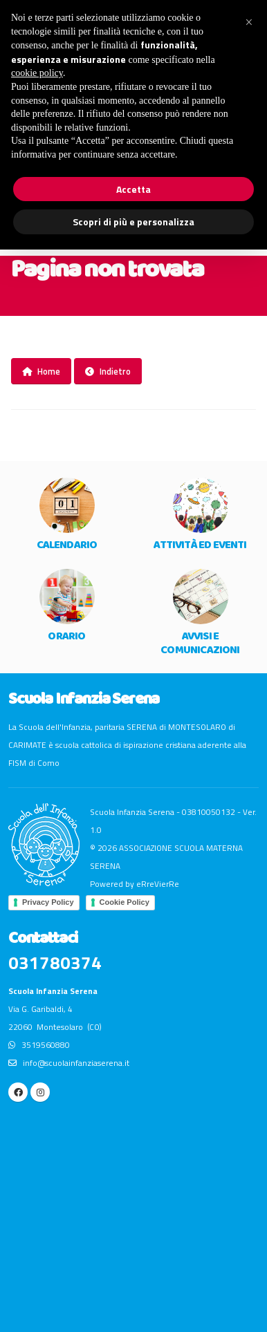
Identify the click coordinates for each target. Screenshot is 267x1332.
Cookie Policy (124, 902)
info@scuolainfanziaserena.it (68, 1063)
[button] (249, 22)
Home (41, 371)
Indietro (108, 371)
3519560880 (39, 1045)
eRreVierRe (157, 884)
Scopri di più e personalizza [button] (133, 221)
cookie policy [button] (37, 73)
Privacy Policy (48, 902)
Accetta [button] (133, 189)
